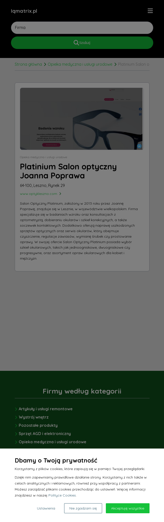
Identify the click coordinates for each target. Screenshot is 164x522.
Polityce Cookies (62, 495)
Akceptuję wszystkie (127, 508)
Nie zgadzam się (83, 508)
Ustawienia (46, 508)
